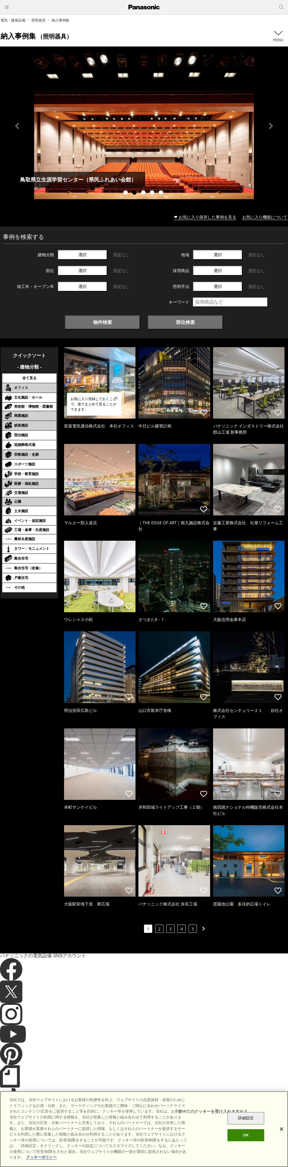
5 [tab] (162, 193)
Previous (17, 126)
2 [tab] (135, 193)
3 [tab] (144, 193)
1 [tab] (126, 193)
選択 (82, 254)
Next (271, 126)
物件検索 (102, 322)
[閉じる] (281, 1129)
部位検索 (185, 322)
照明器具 (38, 20)
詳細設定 (246, 1118)
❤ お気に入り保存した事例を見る (205, 217)
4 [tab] (153, 193)
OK (246, 1135)
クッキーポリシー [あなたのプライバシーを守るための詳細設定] (41, 1157)
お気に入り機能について (264, 217)
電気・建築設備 (13, 20)
